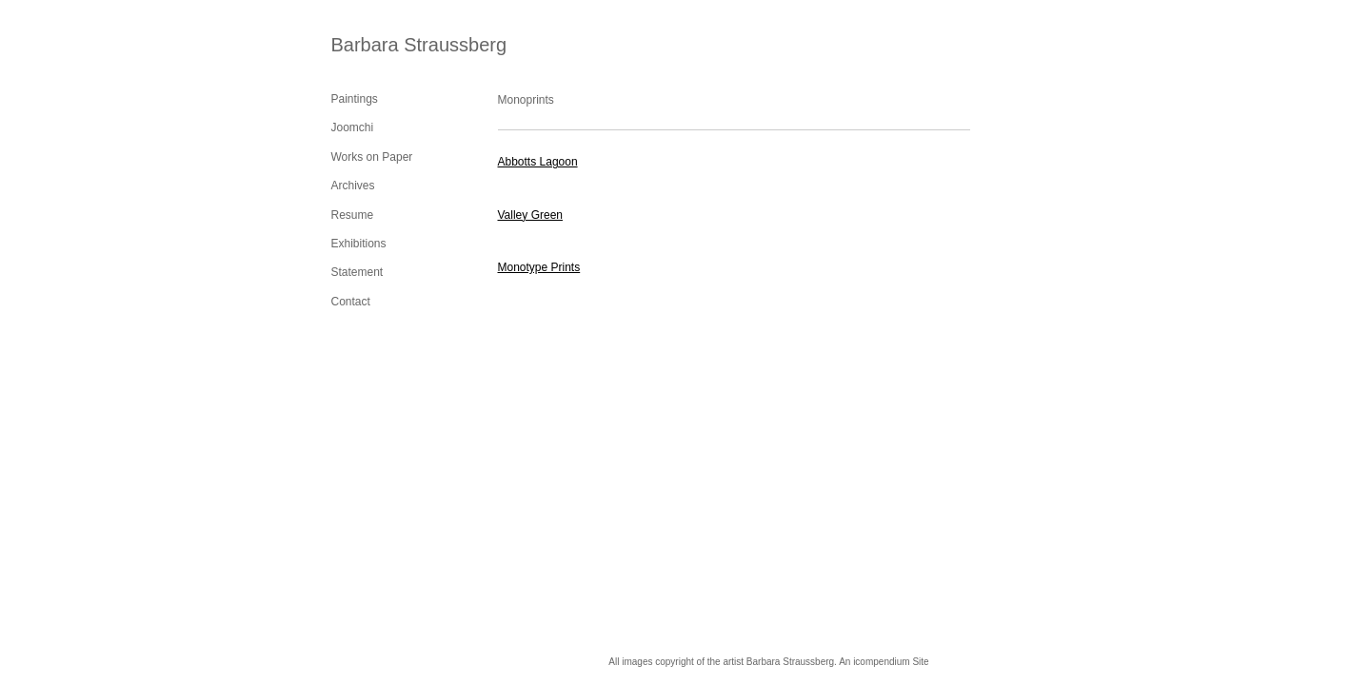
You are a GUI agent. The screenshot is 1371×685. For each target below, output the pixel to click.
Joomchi (352, 127)
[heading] (379, 45)
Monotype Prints (539, 267)
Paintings (354, 99)
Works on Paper (372, 157)
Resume (352, 215)
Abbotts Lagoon (538, 161)
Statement (357, 272)
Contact (350, 301)
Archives (353, 185)
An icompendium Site (884, 661)
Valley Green (530, 215)
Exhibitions (359, 243)
